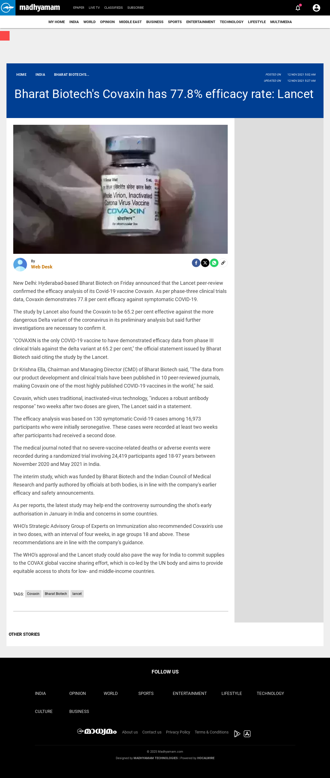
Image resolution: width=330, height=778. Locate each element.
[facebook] (196, 262)
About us (130, 732)
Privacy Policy (178, 732)
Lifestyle (257, 22)
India (74, 22)
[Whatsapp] (214, 262)
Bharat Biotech (56, 594)
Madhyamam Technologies (156, 758)
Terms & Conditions (212, 732)
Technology (231, 22)
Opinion (107, 22)
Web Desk (41, 267)
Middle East (130, 22)
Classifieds (113, 8)
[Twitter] (205, 262)
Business (154, 22)
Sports (175, 22)
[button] (7, 7)
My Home (56, 22)
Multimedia (281, 22)
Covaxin (33, 594)
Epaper (78, 8)
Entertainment (200, 22)
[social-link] (223, 262)
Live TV (94, 8)
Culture (44, 711)
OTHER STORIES (24, 634)
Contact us (151, 732)
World (89, 22)
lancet (77, 594)
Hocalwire (205, 758)
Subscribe (135, 8)
